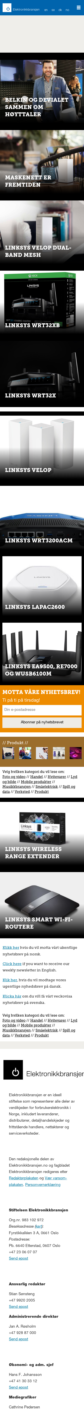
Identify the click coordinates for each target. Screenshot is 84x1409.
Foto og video (13, 777)
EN (46, 10)
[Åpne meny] (79, 7)
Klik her (10, 980)
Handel (36, 777)
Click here (12, 964)
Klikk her (11, 947)
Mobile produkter (36, 782)
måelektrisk (47, 787)
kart (39, 1227)
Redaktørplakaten (23, 1178)
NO (67, 10)
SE (53, 10)
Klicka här (12, 996)
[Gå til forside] (18, 7)
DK (60, 10)
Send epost (18, 1259)
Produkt (42, 792)
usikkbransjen (18, 787)
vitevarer (58, 777)
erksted (23, 792)
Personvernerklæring (42, 1185)
